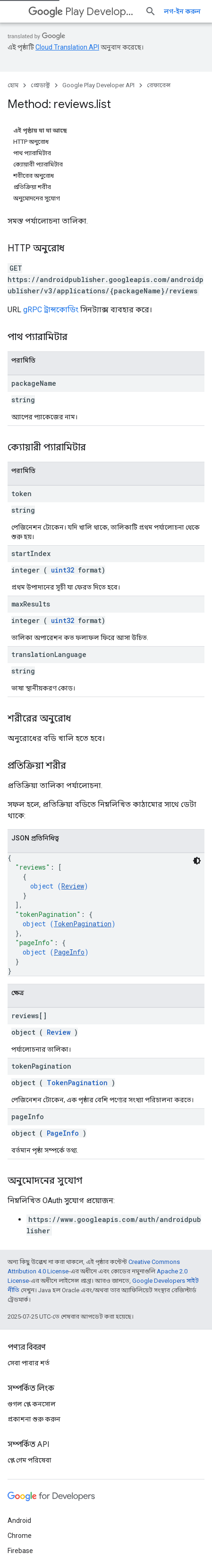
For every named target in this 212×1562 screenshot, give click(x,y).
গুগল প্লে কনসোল (32, 1319)
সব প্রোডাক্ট (23, 1496)
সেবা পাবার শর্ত (29, 1278)
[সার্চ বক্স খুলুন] (195, 11)
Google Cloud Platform (41, 1481)
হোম (13, 85)
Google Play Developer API (98, 85)
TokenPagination (82, 829)
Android (19, 1435)
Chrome (20, 1450)
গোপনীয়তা (54, 1534)
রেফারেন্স (158, 85)
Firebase (20, 1466)
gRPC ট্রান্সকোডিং (50, 215)
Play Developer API (91, 11)
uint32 (62, 475)
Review (72, 791)
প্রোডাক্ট (40, 85)
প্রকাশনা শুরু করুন (34, 1334)
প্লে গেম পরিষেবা (29, 1375)
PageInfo (69, 857)
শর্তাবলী (19, 1534)
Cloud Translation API (67, 47)
